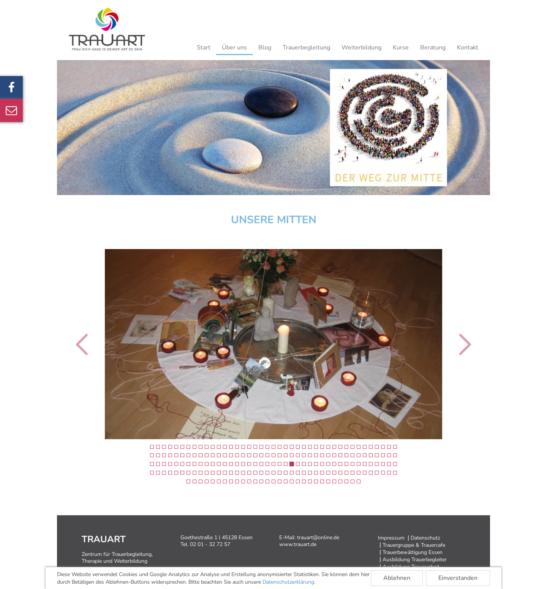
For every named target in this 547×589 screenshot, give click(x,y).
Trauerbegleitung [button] (306, 47)
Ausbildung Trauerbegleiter (415, 559)
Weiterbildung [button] (361, 47)
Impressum (391, 537)
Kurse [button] (401, 47)
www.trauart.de (297, 544)
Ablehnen (396, 578)
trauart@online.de (318, 537)
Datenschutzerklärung (288, 582)
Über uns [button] (234, 47)
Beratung (433, 47)
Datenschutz (425, 537)
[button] (84, 344)
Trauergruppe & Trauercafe (414, 545)
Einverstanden (457, 578)
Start (203, 47)
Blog (264, 47)
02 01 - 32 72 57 (210, 544)
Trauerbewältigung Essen (413, 552)
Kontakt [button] (467, 47)
